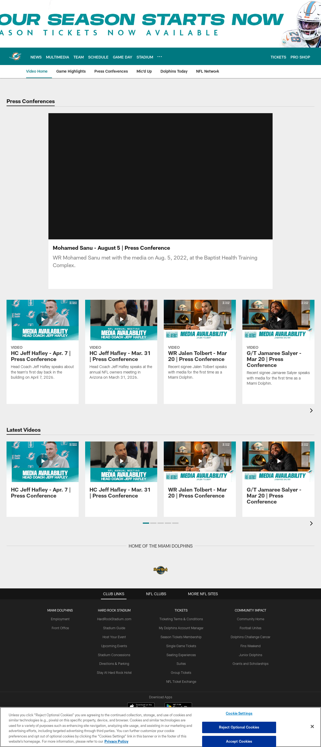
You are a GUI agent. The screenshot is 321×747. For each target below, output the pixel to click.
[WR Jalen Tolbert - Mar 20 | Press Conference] (200, 343)
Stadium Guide (114, 628)
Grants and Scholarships (250, 663)
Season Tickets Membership (181, 637)
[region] (160, 727)
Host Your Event (114, 637)
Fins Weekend (250, 646)
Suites (181, 663)
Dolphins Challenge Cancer (250, 637)
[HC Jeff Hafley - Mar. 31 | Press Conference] (121, 343)
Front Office (60, 628)
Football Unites (250, 628)
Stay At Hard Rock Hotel (114, 672)
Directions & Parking (114, 663)
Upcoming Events (114, 646)
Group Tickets (181, 672)
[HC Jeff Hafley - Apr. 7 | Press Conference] (43, 343)
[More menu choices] (160, 56)
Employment (60, 619)
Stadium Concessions (114, 655)
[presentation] (312, 411)
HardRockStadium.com (114, 619)
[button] (146, 523)
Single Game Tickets (181, 646)
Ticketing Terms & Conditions (181, 619)
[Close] (312, 727)
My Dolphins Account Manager (181, 628)
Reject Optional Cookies (239, 727)
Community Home (250, 619)
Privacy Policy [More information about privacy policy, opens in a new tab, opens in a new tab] (116, 741)
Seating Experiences (181, 655)
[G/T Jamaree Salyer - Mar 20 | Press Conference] (278, 346)
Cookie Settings (239, 713)
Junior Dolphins (250, 655)
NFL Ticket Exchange (181, 681)
